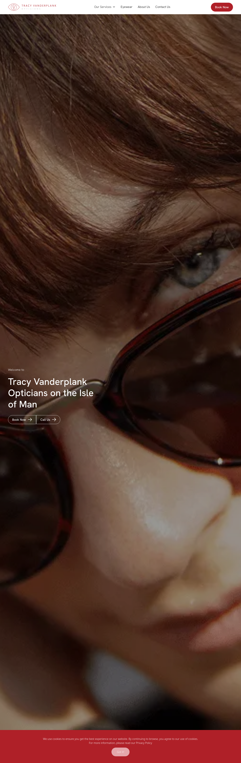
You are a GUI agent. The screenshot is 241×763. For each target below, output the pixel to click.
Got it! (120, 752)
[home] (32, 7)
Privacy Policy (144, 743)
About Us (144, 7)
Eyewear (126, 7)
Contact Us (162, 7)
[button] (105, 6)
